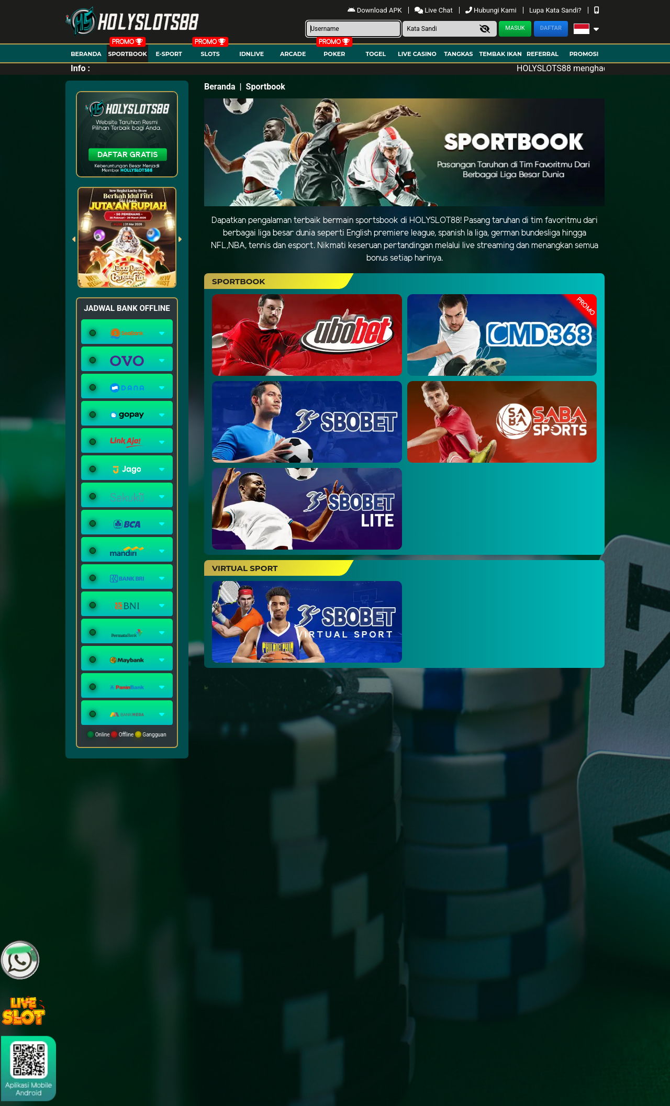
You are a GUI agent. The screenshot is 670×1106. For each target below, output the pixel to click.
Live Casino (417, 54)
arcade (293, 54)
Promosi (584, 54)
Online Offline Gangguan (126, 734)
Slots (209, 54)
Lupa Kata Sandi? (556, 10)
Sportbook (127, 54)
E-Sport (168, 54)
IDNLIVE (251, 54)
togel (376, 54)
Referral (543, 54)
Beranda (86, 54)
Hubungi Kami (491, 10)
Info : (80, 68)
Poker (334, 54)
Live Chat (434, 10)
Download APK (376, 10)
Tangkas (458, 54)
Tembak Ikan (500, 54)
